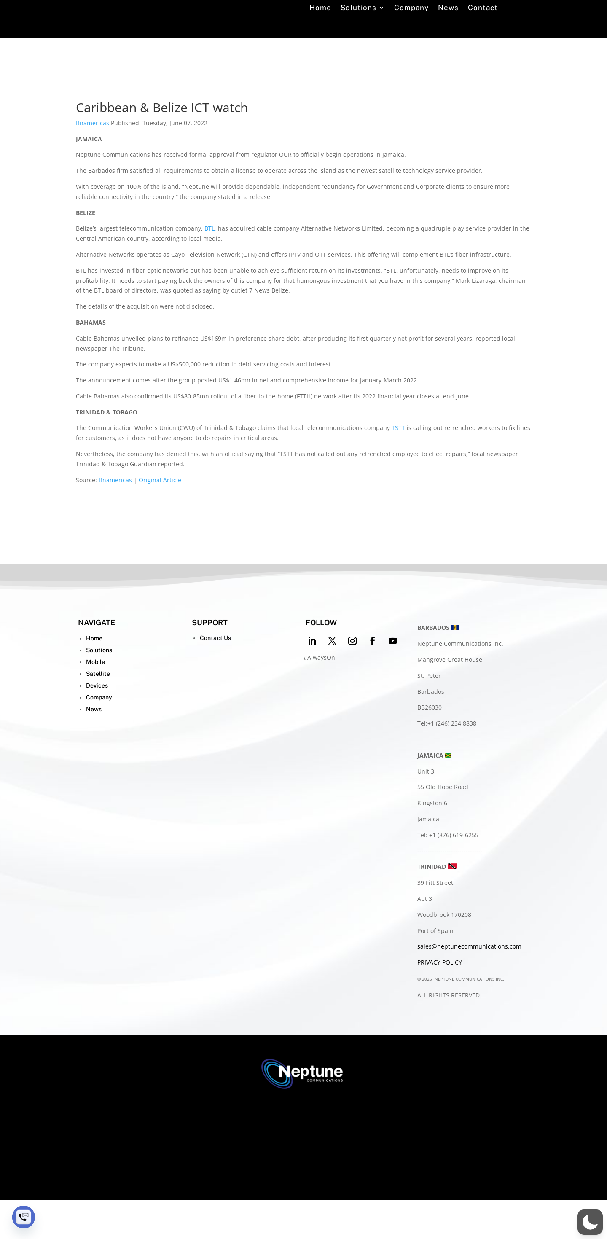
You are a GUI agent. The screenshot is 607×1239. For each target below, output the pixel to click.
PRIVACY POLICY (439, 1001)
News (448, 29)
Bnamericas (92, 162)
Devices (97, 724)
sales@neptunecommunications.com (469, 985)
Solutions (358, 29)
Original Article (160, 519)
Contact (483, 29)
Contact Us (215, 676)
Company (411, 29)
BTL (209, 267)
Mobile (95, 700)
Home (320, 29)
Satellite (98, 712)
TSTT (398, 467)
